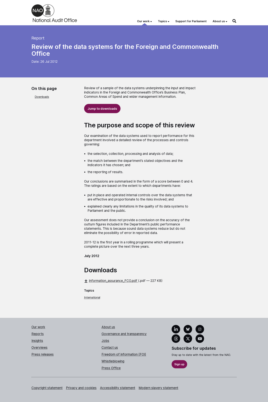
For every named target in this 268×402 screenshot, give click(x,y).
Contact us (110, 348)
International (92, 297)
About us (108, 327)
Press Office (111, 368)
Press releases (42, 354)
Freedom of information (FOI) (124, 354)
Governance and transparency (124, 334)
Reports (37, 334)
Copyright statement (47, 388)
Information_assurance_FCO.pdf (111, 281)
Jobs (105, 341)
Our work (38, 327)
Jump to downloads (102, 108)
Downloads (42, 96)
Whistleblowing (113, 361)
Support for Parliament (191, 21)
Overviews (39, 348)
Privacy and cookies (81, 388)
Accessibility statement (117, 388)
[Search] (234, 21)
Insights (37, 341)
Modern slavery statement (158, 388)
